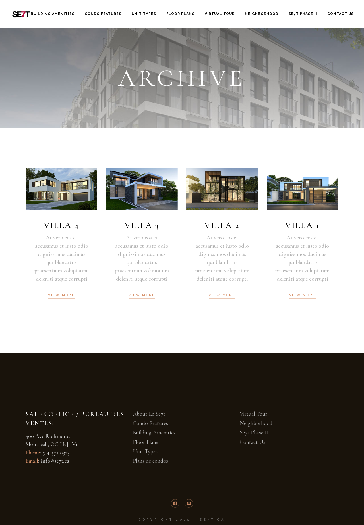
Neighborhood (256, 423)
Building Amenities (154, 432)
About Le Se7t (149, 414)
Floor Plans (145, 442)
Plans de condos (150, 460)
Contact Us (252, 442)
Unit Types (145, 451)
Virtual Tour (253, 414)
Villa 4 (61, 225)
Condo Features (150, 423)
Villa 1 (302, 225)
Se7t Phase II (254, 432)
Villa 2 (222, 225)
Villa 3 (142, 225)
